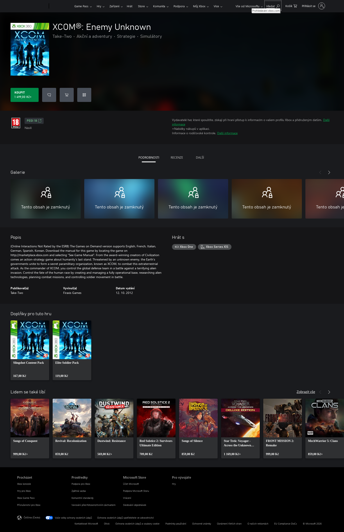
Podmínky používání (175, 523)
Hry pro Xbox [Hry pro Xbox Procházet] (24, 490)
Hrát (129, 6)
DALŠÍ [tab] (200, 157)
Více (216, 6)
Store (141, 6)
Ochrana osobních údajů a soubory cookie (137, 523)
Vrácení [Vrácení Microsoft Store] (127, 497)
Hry (99, 6)
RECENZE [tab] (177, 157)
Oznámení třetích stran (229, 523)
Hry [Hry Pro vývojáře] (174, 483)
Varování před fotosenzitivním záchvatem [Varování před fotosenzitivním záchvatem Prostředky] (93, 504)
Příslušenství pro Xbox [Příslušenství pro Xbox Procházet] (28, 504)
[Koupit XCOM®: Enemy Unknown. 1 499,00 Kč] (25, 95)
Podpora (179, 6)
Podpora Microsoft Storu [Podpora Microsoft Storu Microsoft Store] (136, 490)
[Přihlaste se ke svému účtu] (313, 6)
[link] (30, 350)
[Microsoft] (32, 6)
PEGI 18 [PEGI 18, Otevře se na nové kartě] (34, 121)
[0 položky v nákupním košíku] (291, 5)
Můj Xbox (199, 6)
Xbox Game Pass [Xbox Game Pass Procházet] (26, 497)
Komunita (159, 6)
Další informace (227, 133)
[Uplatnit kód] (84, 95)
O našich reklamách (257, 523)
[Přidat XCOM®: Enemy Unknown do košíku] (67, 95)
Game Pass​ (81, 6)
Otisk (106, 523)
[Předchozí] (320, 172)
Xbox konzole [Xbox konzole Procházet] (24, 483)
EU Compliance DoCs (285, 523)
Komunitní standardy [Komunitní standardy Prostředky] (82, 497)
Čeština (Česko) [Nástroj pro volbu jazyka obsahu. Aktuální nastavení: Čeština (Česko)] (32, 517)
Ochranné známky (201, 523)
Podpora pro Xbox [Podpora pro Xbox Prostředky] (81, 483)
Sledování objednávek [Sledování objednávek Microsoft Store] (134, 504)
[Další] (329, 172)
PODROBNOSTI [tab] (148, 157)
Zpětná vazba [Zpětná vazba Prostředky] (79, 490)
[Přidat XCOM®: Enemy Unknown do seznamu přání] (49, 95)
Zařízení (114, 6)
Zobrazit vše (306, 391)
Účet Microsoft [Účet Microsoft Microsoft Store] (131, 483)
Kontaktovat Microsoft (86, 523)
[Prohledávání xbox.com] (272, 6)
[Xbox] (61, 6)
